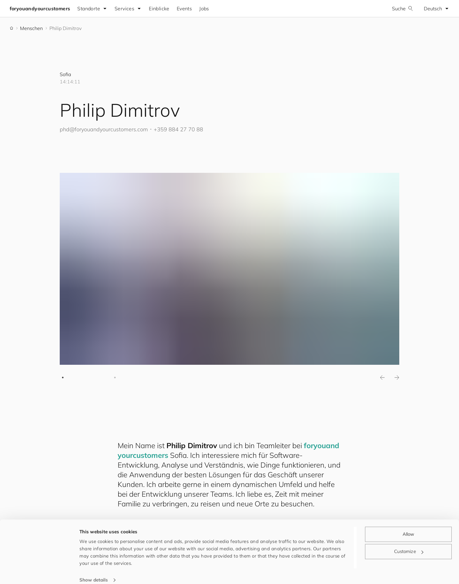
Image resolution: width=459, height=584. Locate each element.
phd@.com (104, 129)
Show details (93, 572)
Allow (408, 526)
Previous (382, 377)
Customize (408, 543)
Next (397, 377)
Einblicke (159, 8)
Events (184, 8)
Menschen (31, 28)
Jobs (204, 8)
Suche (402, 8)
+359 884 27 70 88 (178, 129)
